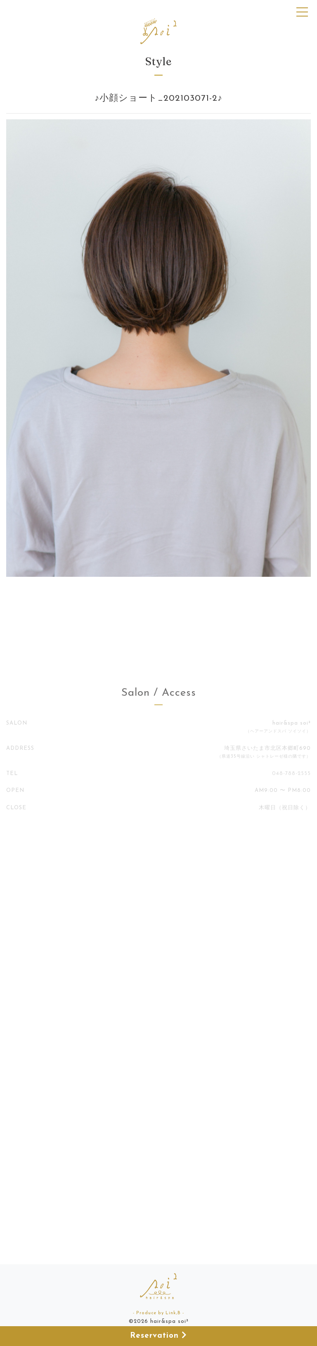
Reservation (158, 1335)
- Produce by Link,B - (158, 1313)
